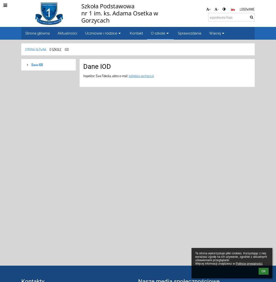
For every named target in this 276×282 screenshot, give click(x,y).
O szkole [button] (160, 33)
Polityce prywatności (249, 263)
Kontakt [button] (136, 33)
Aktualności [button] (67, 33)
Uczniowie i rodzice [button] (103, 33)
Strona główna (35, 49)
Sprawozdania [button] (189, 33)
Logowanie (247, 9)
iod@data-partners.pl (141, 76)
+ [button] (208, 9)
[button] (233, 9)
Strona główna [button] (37, 33)
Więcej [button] (217, 33)
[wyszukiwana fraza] (231, 17)
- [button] (217, 9)
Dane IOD (37, 65)
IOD (67, 49)
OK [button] (264, 271)
